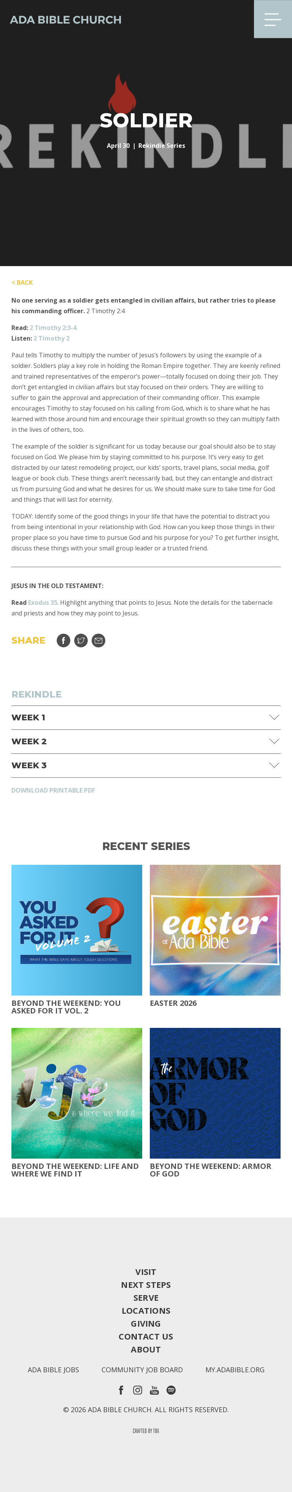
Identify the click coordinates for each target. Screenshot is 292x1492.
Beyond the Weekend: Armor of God (210, 1170)
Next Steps (146, 1284)
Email (98, 640)
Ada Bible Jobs (53, 1369)
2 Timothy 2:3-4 (53, 327)
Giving (146, 1323)
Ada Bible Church (61, 19)
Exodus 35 (42, 602)
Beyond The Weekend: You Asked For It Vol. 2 (66, 1007)
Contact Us (146, 1336)
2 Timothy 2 (51, 338)
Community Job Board (142, 1369)
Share (63, 640)
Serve (146, 1297)
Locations (146, 1310)
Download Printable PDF (53, 790)
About (146, 1349)
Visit (145, 1271)
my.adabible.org (235, 1369)
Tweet (81, 640)
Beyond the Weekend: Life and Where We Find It (75, 1170)
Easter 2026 (173, 1003)
